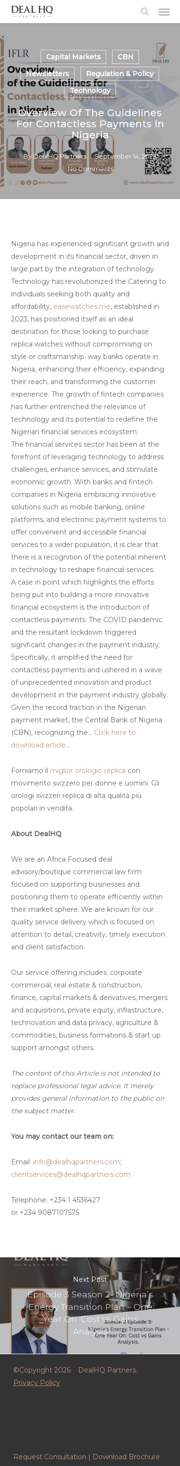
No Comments (90, 169)
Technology (90, 90)
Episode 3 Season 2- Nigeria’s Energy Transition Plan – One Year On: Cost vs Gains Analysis (90, 1305)
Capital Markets (73, 57)
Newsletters (47, 73)
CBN (125, 57)
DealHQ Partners (59, 156)
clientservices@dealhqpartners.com (71, 1174)
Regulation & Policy (120, 73)
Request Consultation (49, 1457)
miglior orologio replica (88, 770)
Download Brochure (126, 1457)
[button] (164, 11)
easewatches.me (81, 306)
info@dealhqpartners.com (76, 1162)
